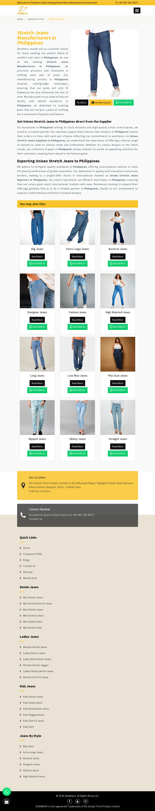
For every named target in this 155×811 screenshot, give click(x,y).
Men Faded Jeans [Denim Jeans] (32, 621)
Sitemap (28, 572)
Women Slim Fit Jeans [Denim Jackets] (35, 677)
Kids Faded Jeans (32, 702)
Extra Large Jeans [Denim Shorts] (33, 752)
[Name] (137, 10)
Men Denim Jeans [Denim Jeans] (33, 597)
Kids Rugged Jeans (34, 714)
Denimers (70, 795)
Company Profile (32, 554)
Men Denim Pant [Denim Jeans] (32, 627)
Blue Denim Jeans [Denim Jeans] (33, 609)
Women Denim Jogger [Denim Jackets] (36, 665)
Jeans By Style (35, 19)
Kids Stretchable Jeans (36, 708)
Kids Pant (28, 727)
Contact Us (35, 521)
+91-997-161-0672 (127, 2)
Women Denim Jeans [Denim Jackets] (35, 647)
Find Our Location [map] (40, 489)
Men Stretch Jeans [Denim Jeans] (33, 615)
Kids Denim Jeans (33, 696)
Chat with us (123, 102)
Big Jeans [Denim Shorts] (28, 746)
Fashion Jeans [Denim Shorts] (31, 770)
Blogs (26, 560)
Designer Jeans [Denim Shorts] (31, 764)
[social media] (69, 801)
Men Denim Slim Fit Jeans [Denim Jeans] (37, 603)
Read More (37, 256)
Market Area (30, 578)
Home (20, 19)
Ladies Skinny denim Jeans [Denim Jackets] (38, 671)
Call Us (81, 102)
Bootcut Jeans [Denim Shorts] (31, 758)
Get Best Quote (101, 102)
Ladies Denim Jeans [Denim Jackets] (34, 653)
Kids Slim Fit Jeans (33, 721)
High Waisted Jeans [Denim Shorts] (34, 776)
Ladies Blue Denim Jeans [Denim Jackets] (37, 659)
